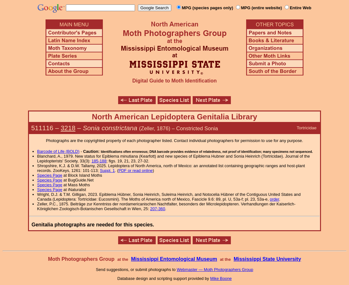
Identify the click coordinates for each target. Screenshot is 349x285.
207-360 (157, 208)
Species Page (49, 175)
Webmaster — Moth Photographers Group (215, 269)
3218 (68, 128)
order (274, 199)
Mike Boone (221, 278)
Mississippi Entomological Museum (174, 259)
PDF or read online (135, 170)
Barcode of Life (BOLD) (58, 151)
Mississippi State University (267, 259)
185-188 (98, 161)
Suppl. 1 (107, 170)
